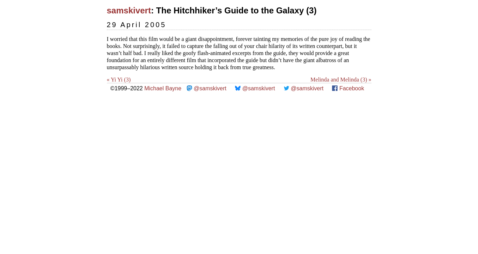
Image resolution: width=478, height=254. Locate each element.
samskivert (129, 10)
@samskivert (210, 88)
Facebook (351, 88)
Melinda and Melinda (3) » (340, 80)
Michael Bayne (162, 88)
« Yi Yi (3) (119, 80)
